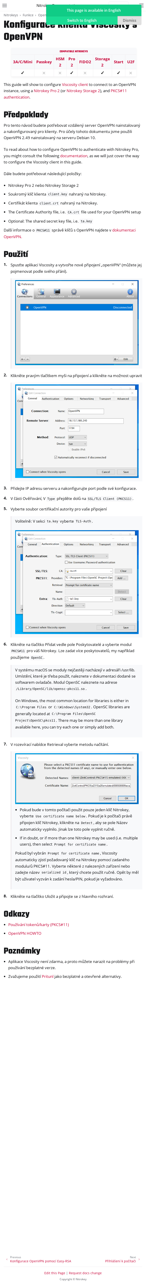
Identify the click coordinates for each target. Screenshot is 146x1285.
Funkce (28, 15)
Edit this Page (54, 1273)
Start (118, 61)
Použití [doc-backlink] (16, 254)
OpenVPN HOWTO (24, 933)
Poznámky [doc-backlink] (22, 951)
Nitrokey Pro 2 (47, 90)
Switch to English (82, 20)
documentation (73, 155)
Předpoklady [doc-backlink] (26, 115)
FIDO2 (85, 61)
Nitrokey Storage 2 (83, 90)
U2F (131, 61)
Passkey (44, 61)
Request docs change (85, 1273)
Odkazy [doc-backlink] (17, 914)
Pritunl (47, 976)
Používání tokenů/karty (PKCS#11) (38, 924)
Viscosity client (75, 84)
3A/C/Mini (22, 61)
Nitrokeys (11, 15)
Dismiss (129, 20)
